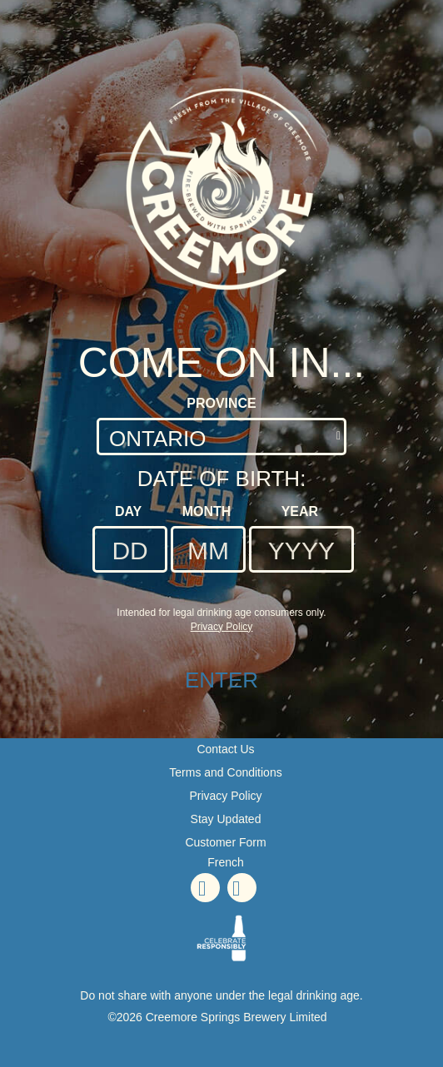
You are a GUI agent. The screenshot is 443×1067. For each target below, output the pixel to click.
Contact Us (225, 749)
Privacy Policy (225, 795)
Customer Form (225, 842)
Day (128, 511)
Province (221, 403)
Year (299, 511)
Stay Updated (226, 819)
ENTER (221, 679)
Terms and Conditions (225, 772)
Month (206, 511)
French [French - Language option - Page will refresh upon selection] (225, 862)
